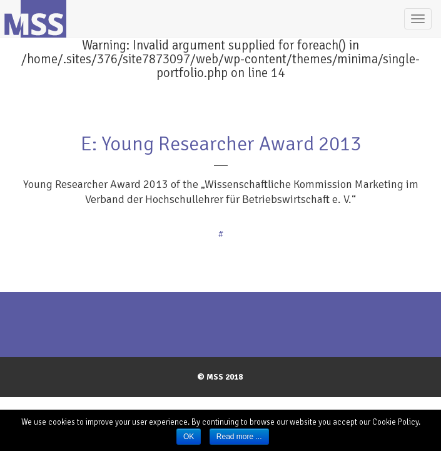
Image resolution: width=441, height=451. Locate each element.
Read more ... (239, 436)
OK (188, 436)
